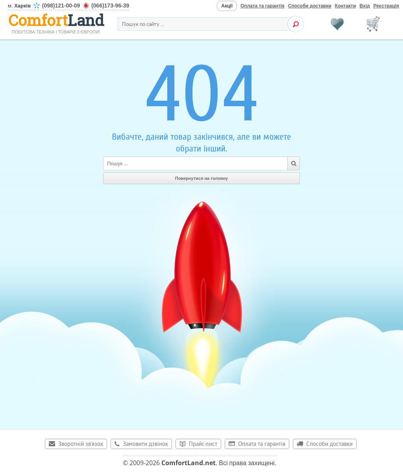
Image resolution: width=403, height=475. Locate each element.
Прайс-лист (203, 444)
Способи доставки (309, 6)
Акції (227, 6)
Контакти (345, 6)
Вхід (365, 6)
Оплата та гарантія (262, 6)
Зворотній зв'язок (80, 444)
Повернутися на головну (201, 178)
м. (68, 6)
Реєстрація (386, 6)
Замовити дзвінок (145, 444)
